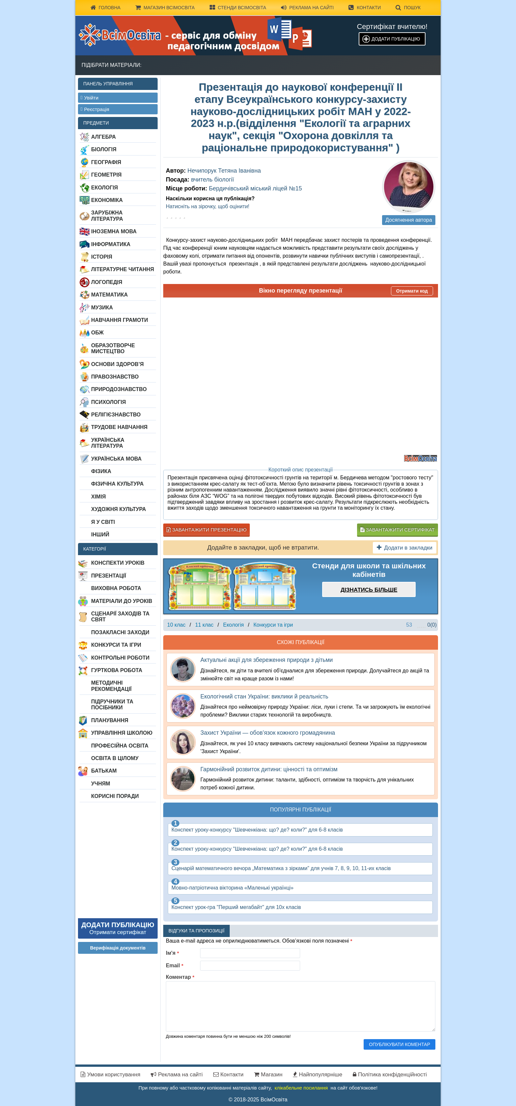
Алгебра (103, 137)
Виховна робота (116, 588)
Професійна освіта (119, 746)
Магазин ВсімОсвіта (165, 8)
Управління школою (121, 733)
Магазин (268, 1074)
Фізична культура (117, 484)
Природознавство (119, 389)
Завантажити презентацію (206, 529)
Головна (105, 8)
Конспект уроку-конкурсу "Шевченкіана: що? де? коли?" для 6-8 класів (257, 830)
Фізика (101, 471)
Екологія (104, 187)
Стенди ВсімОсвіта (238, 8)
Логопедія (106, 282)
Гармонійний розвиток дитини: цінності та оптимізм (269, 769)
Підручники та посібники (112, 704)
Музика (102, 307)
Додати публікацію (396, 39)
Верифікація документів (118, 947)
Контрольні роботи (120, 658)
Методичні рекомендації (111, 686)
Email (174, 965)
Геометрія (106, 175)
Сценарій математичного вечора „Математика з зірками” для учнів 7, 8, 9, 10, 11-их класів (281, 868)
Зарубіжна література (107, 215)
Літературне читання (122, 269)
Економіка (107, 200)
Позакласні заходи (120, 632)
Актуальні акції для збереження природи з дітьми (266, 660)
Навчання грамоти (119, 320)
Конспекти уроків (117, 563)
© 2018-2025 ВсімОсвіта (258, 1099)
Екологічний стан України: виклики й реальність (264, 696)
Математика (109, 295)
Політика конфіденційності (390, 1074)
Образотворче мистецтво (113, 348)
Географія (106, 162)
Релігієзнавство (116, 414)
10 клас (176, 625)
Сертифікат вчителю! (392, 26)
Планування (109, 720)
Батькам (104, 771)
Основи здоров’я (117, 364)
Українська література (107, 443)
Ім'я (172, 953)
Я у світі (103, 522)
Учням (100, 783)
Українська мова (116, 459)
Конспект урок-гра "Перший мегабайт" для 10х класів (236, 907)
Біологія (103, 149)
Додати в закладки (404, 548)
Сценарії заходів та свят (120, 616)
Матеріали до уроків (121, 601)
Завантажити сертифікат (397, 529)
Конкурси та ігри (116, 645)
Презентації (108, 576)
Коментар (180, 977)
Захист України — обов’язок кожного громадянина (267, 732)
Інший (100, 534)
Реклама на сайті (307, 8)
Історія (101, 257)
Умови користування (110, 1074)
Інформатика (110, 244)
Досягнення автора (408, 220)
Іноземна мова (114, 231)
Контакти (364, 8)
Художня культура (118, 509)
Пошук (408, 8)
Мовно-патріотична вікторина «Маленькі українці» (232, 888)
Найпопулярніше (317, 1074)
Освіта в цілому (115, 758)
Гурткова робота (116, 670)
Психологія (108, 402)
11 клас (204, 625)
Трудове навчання (119, 427)
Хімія (98, 496)
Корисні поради (115, 796)
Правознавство (115, 377)
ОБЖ (97, 332)
